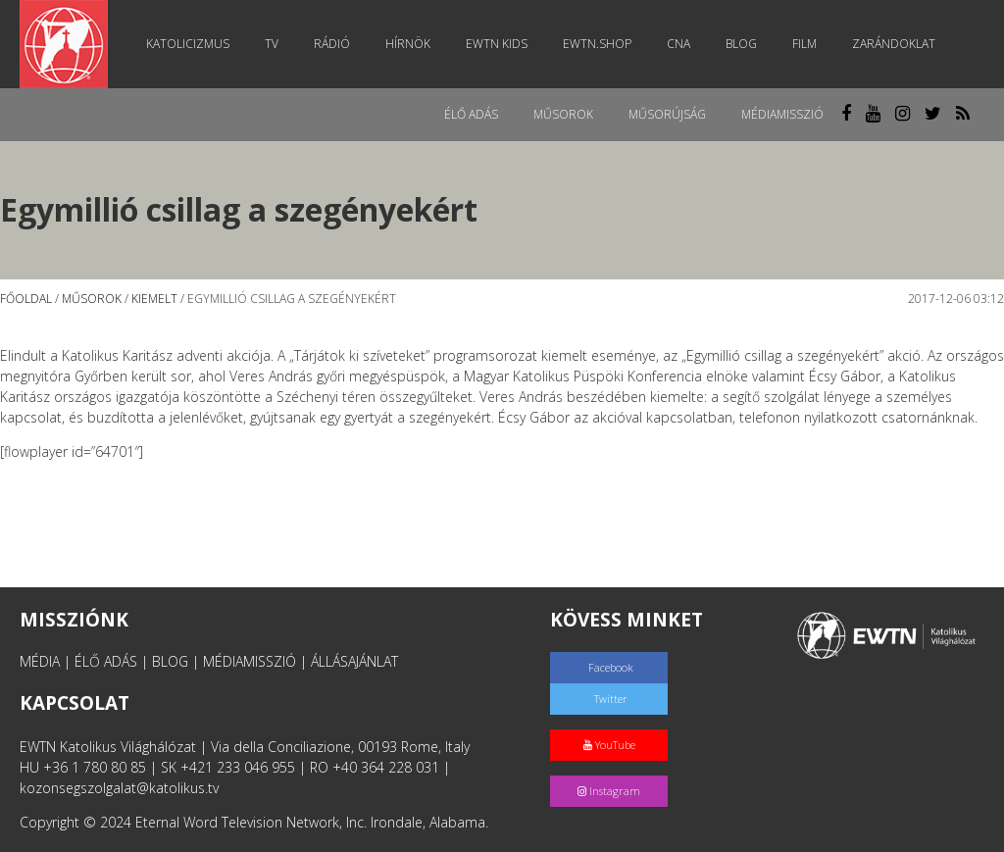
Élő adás (471, 114)
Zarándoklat (893, 43)
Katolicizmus (187, 43)
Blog (741, 43)
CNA (678, 43)
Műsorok (563, 114)
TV (271, 43)
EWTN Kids (496, 43)
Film (804, 43)
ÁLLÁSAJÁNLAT (354, 661)
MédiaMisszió (782, 114)
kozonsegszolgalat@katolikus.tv (119, 787)
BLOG (170, 661)
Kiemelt (154, 298)
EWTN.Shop (597, 43)
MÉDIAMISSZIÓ (249, 661)
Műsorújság (667, 114)
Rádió (332, 43)
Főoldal (26, 298)
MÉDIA (40, 661)
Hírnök (407, 43)
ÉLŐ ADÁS (106, 661)
